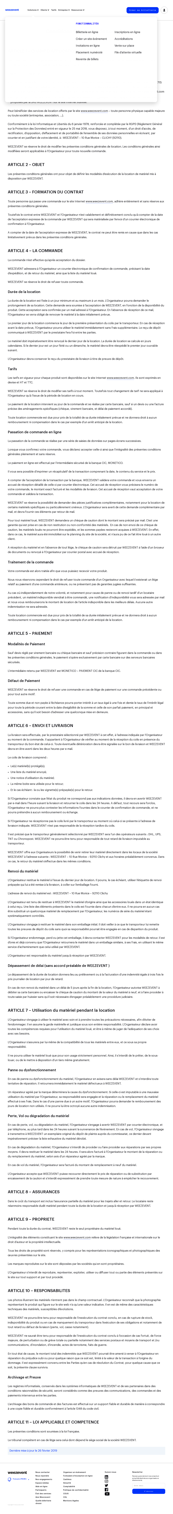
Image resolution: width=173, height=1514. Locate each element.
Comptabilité (69, 1486)
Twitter (106, 1485)
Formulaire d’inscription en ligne (78, 1476)
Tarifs (53, 10)
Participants (40, 1490)
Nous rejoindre (42, 1476)
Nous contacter (42, 1472)
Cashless (67, 1479)
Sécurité (67, 1483)
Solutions (33, 10)
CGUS (66, 1494)
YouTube (107, 1494)
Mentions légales (71, 1501)
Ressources (77, 10)
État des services (43, 1494)
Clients (45, 10)
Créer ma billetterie (142, 10)
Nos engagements (43, 1479)
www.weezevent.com (139, 60)
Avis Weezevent (42, 1497)
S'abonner (148, 1491)
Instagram (106, 1481)
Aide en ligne (41, 1486)
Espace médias (42, 1483)
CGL (65, 1497)
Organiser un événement (74, 1472)
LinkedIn (106, 1477)
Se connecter (164, 10)
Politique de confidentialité (76, 1490)
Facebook (106, 1489)
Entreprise (64, 10)
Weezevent (12, 10)
